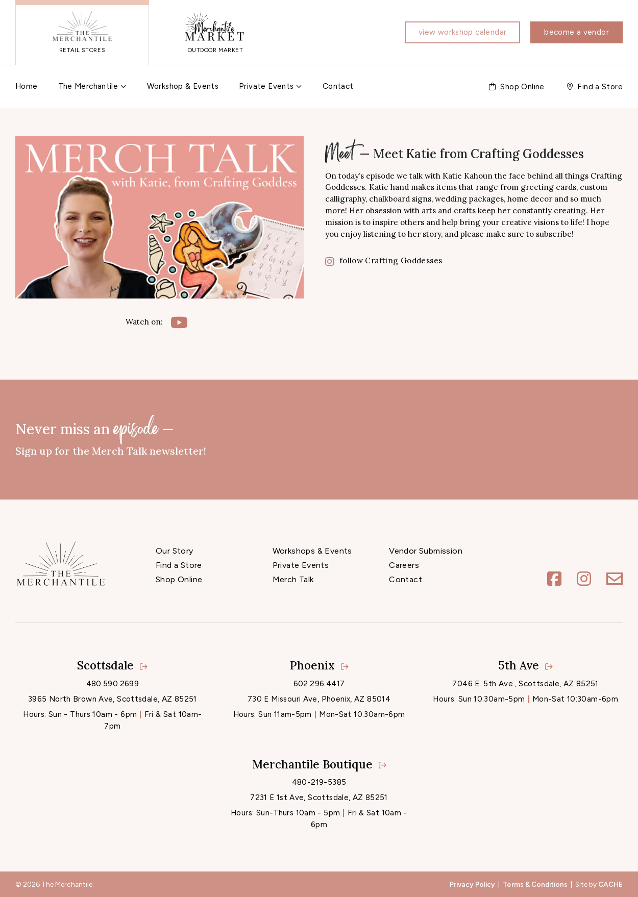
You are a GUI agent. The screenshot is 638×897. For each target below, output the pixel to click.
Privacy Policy (472, 884)
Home (26, 86)
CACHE (610, 884)
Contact (338, 86)
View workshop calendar (462, 32)
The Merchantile (88, 86)
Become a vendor (576, 32)
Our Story (174, 551)
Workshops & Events (312, 551)
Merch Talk (293, 579)
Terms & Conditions (535, 884)
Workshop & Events (182, 86)
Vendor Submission (425, 551)
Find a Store (179, 565)
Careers (404, 565)
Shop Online (179, 579)
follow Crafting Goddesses (383, 260)
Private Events (266, 86)
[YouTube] (179, 322)
